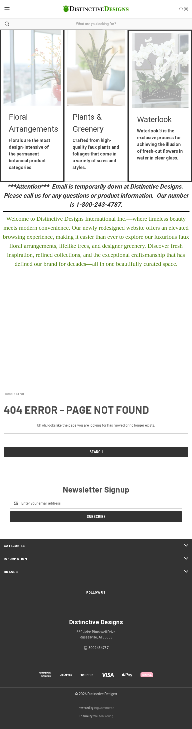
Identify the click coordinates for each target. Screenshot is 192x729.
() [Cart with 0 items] (183, 9)
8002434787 (98, 647)
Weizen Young (103, 716)
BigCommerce (104, 708)
